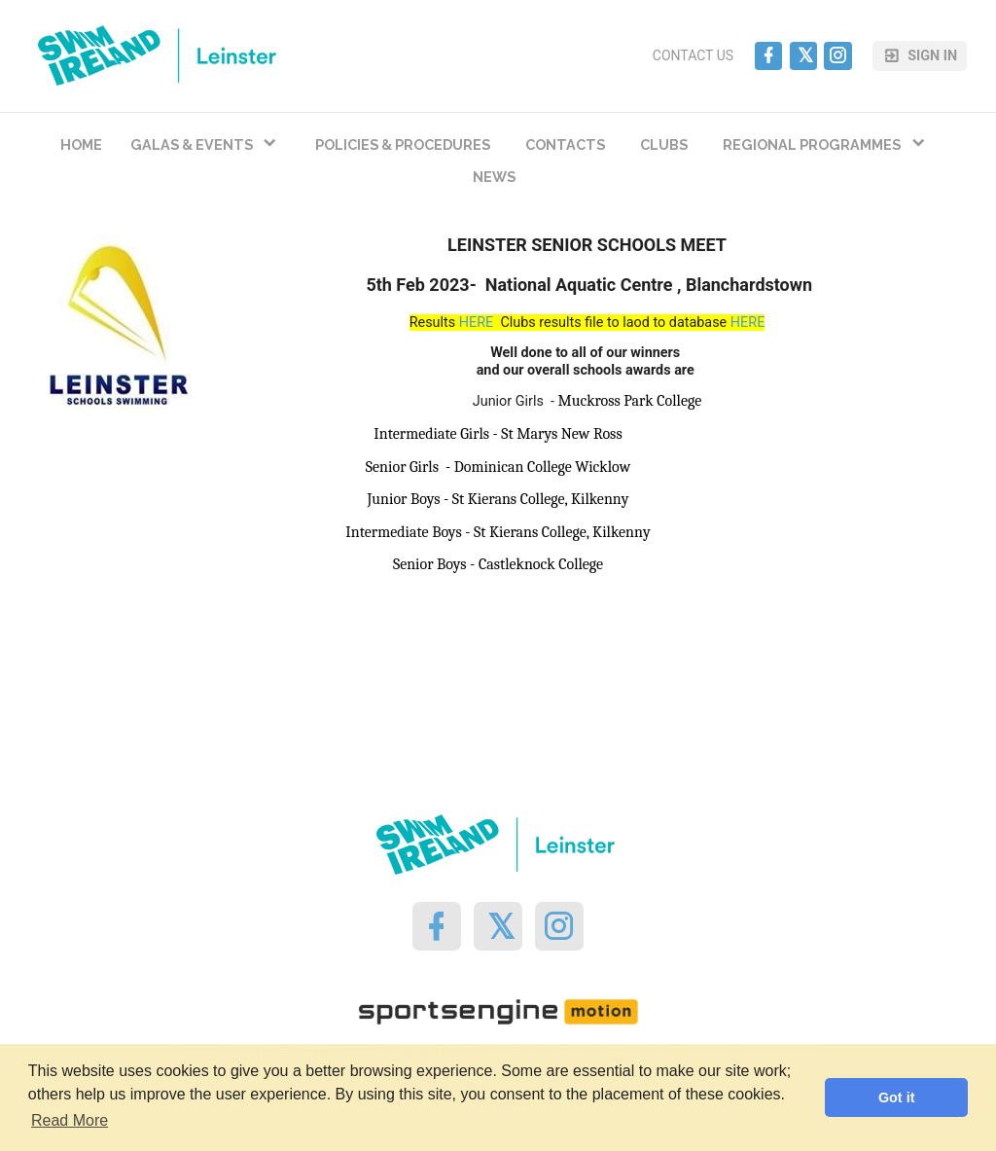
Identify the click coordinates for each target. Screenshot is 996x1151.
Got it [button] (896, 1097)
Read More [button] (69, 1120)
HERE (476, 322)
